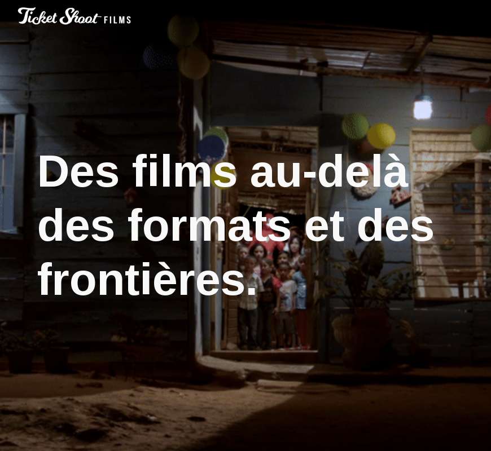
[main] (246, 225)
